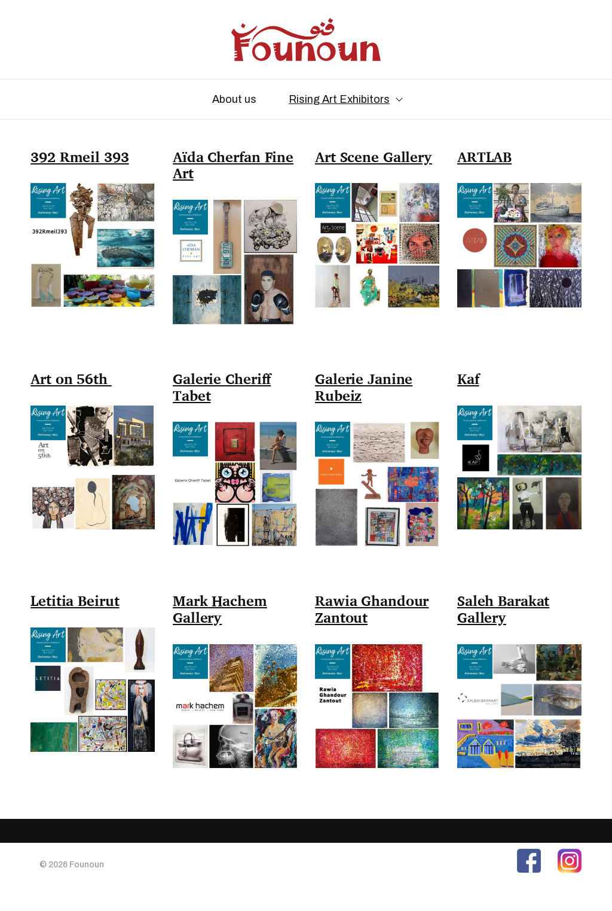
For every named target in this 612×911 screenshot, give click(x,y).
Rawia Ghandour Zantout (372, 609)
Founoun (86, 864)
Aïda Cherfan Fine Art (233, 165)
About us (234, 99)
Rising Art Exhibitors (339, 99)
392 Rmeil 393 (79, 157)
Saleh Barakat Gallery (503, 609)
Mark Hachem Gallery (220, 609)
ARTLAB (484, 157)
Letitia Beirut (74, 601)
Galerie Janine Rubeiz (363, 387)
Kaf (468, 379)
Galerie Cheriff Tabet (222, 387)
